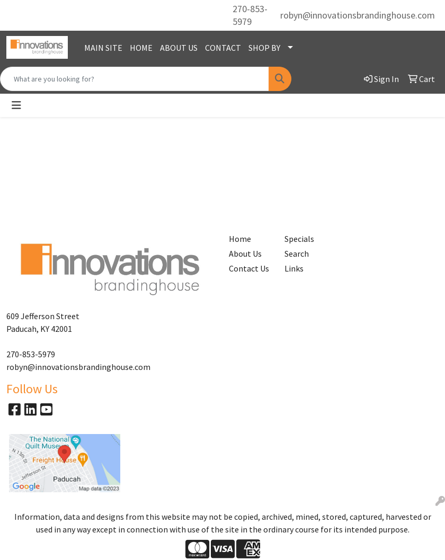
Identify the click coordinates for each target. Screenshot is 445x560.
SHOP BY (264, 47)
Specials (299, 238)
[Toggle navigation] (16, 105)
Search (296, 253)
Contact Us (249, 268)
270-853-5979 (250, 15)
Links (294, 268)
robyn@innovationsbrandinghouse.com (357, 15)
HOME (141, 47)
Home (240, 238)
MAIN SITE (103, 47)
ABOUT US (179, 47)
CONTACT (223, 47)
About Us (245, 253)
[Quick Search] (134, 79)
